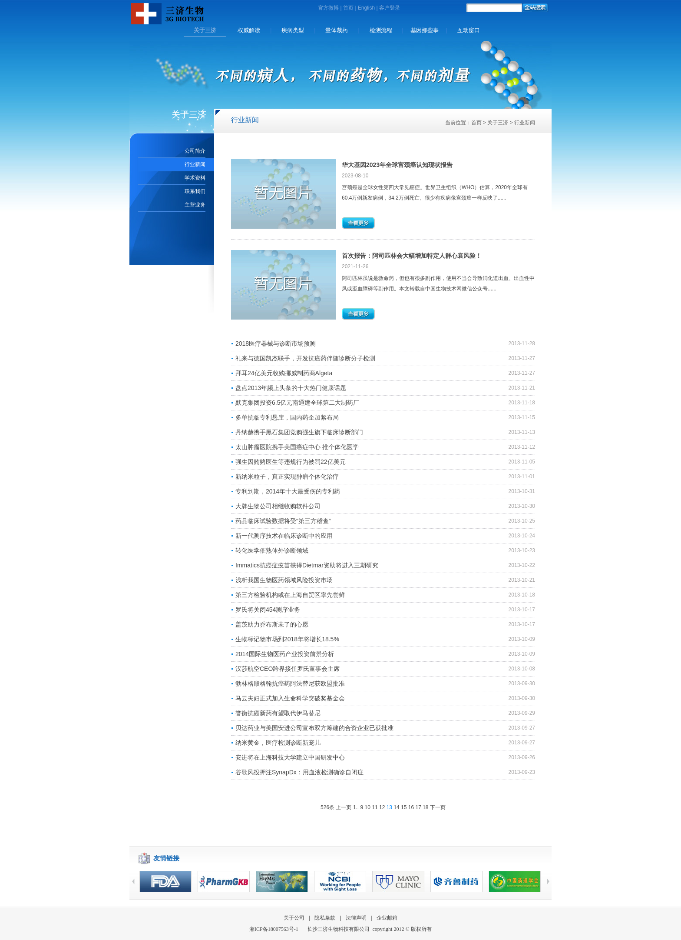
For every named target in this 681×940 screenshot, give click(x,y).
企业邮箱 (387, 918)
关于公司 (294, 918)
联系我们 (195, 191)
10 (367, 807)
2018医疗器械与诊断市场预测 (275, 343)
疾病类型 (292, 30)
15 (404, 807)
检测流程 (381, 30)
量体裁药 (336, 30)
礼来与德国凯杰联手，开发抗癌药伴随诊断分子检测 (305, 358)
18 (425, 807)
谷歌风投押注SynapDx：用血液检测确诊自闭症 (299, 772)
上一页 (343, 807)
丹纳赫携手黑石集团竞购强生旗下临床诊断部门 (299, 432)
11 (374, 807)
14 (396, 807)
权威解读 (249, 30)
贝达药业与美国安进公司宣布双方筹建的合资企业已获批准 (314, 727)
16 (411, 807)
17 (418, 807)
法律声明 (356, 918)
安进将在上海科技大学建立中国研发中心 (290, 757)
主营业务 (195, 205)
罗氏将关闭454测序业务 (267, 609)
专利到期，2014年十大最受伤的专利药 (287, 491)
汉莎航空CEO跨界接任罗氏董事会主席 (287, 668)
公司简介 (195, 151)
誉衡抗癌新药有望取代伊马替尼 (278, 713)
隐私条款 (324, 918)
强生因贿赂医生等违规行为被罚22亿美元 (290, 461)
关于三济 (205, 30)
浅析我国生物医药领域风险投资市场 (284, 580)
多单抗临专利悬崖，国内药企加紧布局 (287, 417)
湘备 (273, 929)
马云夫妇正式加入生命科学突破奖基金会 (290, 698)
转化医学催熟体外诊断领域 (271, 550)
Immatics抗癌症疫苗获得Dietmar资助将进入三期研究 (306, 565)
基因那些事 (424, 30)
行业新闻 (195, 164)
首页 (348, 8)
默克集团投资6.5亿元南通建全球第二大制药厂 (297, 402)
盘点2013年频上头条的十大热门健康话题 (290, 387)
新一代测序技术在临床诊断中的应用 (284, 535)
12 (382, 807)
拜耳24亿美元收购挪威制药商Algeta (283, 373)
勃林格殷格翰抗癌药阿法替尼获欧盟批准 (290, 683)
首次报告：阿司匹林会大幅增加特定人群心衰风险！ (412, 255)
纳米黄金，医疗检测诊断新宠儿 (278, 742)
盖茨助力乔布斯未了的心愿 (271, 624)
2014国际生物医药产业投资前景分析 (284, 653)
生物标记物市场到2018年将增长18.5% (287, 639)
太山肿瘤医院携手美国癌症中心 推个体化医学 (297, 446)
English (366, 8)
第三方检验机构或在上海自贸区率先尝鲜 (290, 594)
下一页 (438, 807)
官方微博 (328, 8)
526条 (327, 807)
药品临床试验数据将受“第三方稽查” (283, 520)
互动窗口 (468, 30)
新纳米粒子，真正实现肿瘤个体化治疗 (287, 476)
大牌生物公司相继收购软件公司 (278, 506)
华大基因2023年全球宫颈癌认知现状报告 (397, 164)
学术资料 (195, 178)
